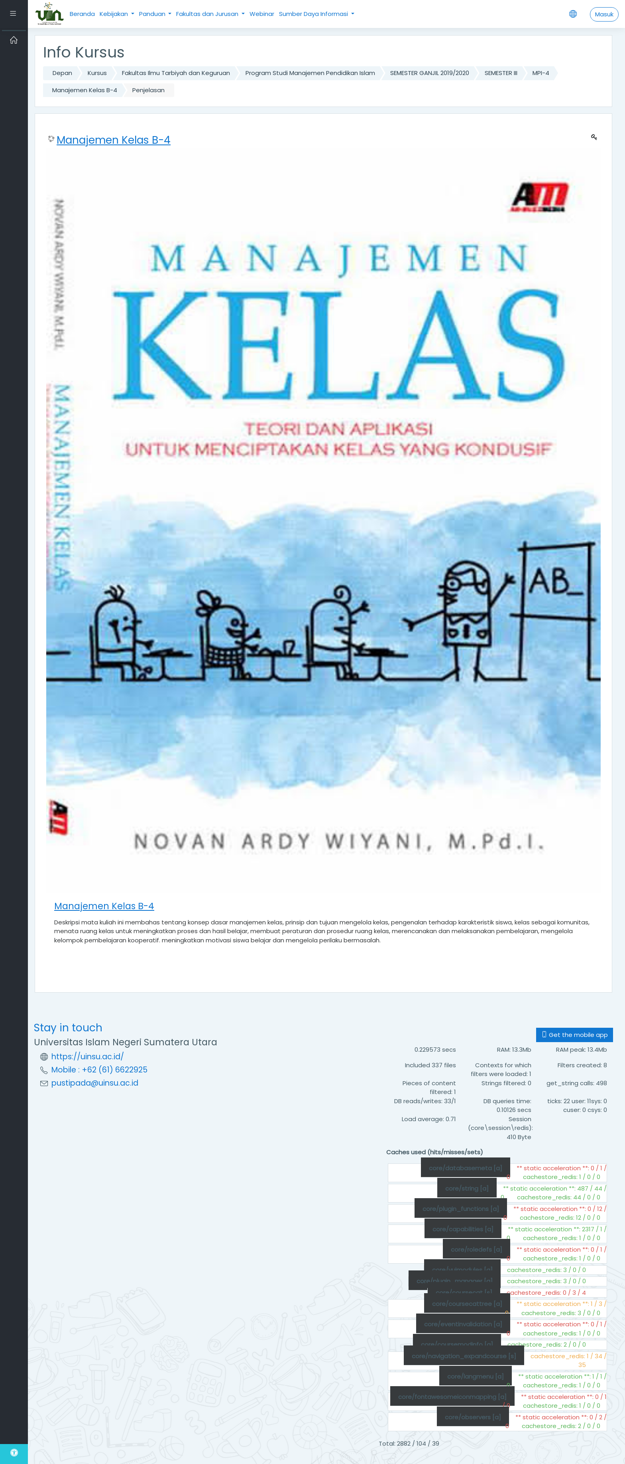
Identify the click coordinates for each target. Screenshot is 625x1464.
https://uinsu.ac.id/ (87, 1056)
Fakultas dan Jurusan (208, 14)
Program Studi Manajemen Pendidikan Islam (310, 73)
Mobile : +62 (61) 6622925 (99, 1069)
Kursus (97, 73)
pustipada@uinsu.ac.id (94, 1083)
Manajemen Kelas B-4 (84, 90)
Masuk (604, 14)
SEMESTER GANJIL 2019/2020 (429, 73)
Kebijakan (115, 14)
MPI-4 (541, 73)
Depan (62, 73)
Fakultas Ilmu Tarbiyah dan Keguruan (176, 73)
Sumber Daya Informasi (314, 14)
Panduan (153, 14)
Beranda (82, 14)
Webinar (262, 14)
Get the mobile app (574, 1035)
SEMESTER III (501, 73)
